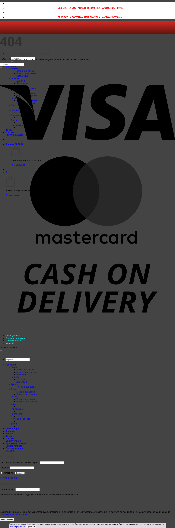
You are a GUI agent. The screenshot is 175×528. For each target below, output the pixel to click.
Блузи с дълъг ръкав (26, 394)
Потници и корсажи (20, 419)
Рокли (14, 397)
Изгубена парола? (9, 478)
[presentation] (18, 503)
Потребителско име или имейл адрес (19, 462)
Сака (13, 404)
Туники (14, 384)
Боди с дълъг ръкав (26, 372)
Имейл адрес (7, 489)
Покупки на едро (14, 448)
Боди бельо (22, 374)
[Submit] (12, 61)
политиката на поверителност (15, 514)
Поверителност (13, 340)
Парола (4, 468)
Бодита (14, 367)
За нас (8, 436)
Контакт (9, 438)
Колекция (10, 66)
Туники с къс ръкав (26, 387)
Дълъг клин (22, 382)
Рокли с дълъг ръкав (26, 401)
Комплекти (16, 414)
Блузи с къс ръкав (25, 392)
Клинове (15, 377)
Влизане (19, 473)
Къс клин (20, 379)
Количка (9, 431)
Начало (9, 433)
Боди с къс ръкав (25, 369)
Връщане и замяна (15, 338)
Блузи (14, 389)
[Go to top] (1, 350)
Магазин (9, 343)
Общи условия (12, 335)
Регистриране (7, 519)
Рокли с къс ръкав (25, 399)
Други (14, 424)
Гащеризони (17, 409)
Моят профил (12, 428)
